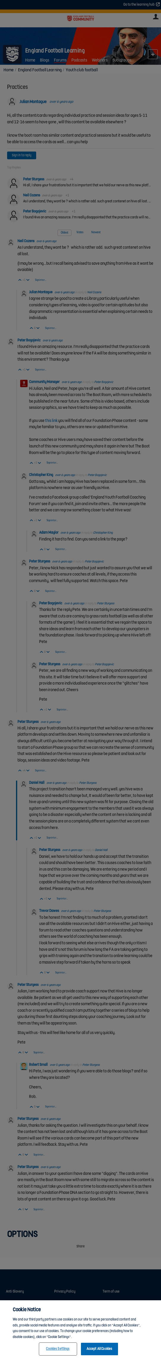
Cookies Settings (57, 1354)
